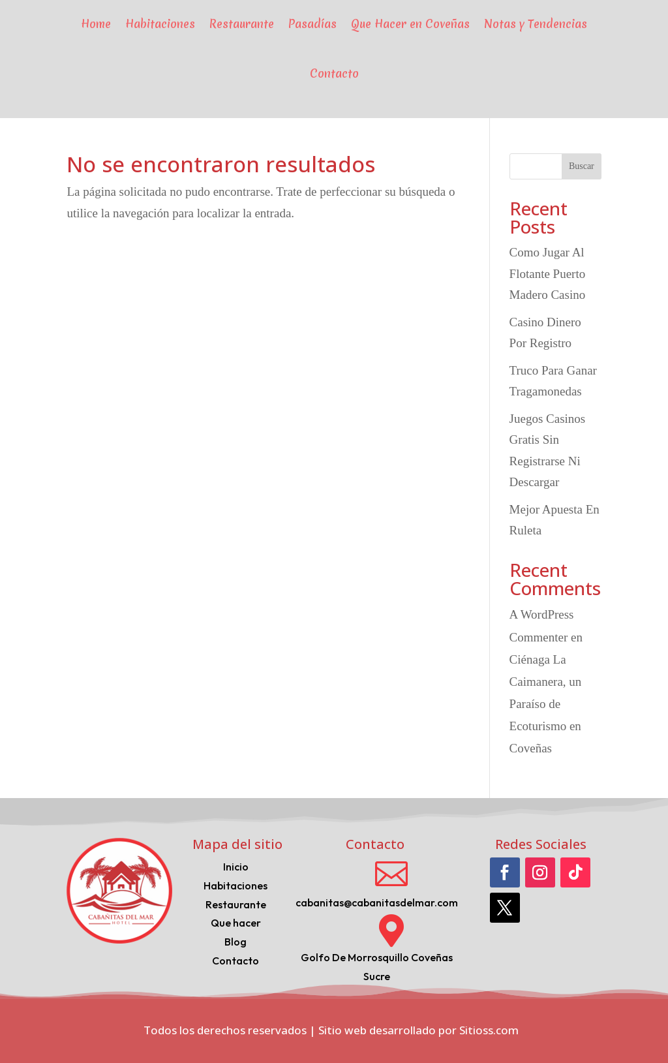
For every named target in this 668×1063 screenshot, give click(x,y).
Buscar (581, 166)
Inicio (236, 866)
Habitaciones (235, 885)
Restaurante (235, 904)
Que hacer (236, 922)
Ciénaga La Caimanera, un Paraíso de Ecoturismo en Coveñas (545, 704)
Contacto (334, 73)
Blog (235, 941)
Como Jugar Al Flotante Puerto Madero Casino (547, 273)
